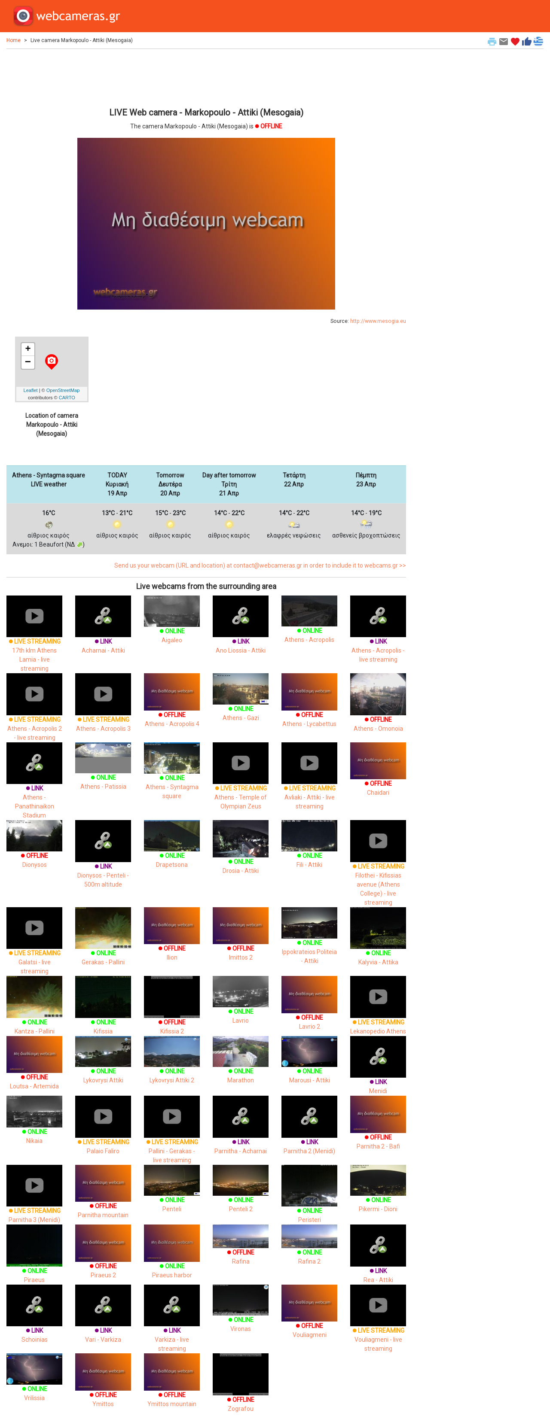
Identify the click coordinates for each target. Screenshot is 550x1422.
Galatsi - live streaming (34, 949)
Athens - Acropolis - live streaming (378, 637)
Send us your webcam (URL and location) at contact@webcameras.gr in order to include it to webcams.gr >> (260, 565)
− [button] (28, 362)
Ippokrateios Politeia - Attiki (309, 941)
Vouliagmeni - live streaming (378, 1326)
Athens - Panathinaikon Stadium (34, 789)
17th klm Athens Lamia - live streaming (34, 642)
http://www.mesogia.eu (378, 321)
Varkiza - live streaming (172, 1326)
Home (13, 40)
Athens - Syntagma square (172, 776)
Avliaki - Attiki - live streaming (309, 784)
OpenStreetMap (63, 390)
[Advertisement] (206, 77)
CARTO (67, 397)
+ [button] (28, 349)
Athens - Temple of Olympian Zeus (241, 784)
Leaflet (31, 390)
